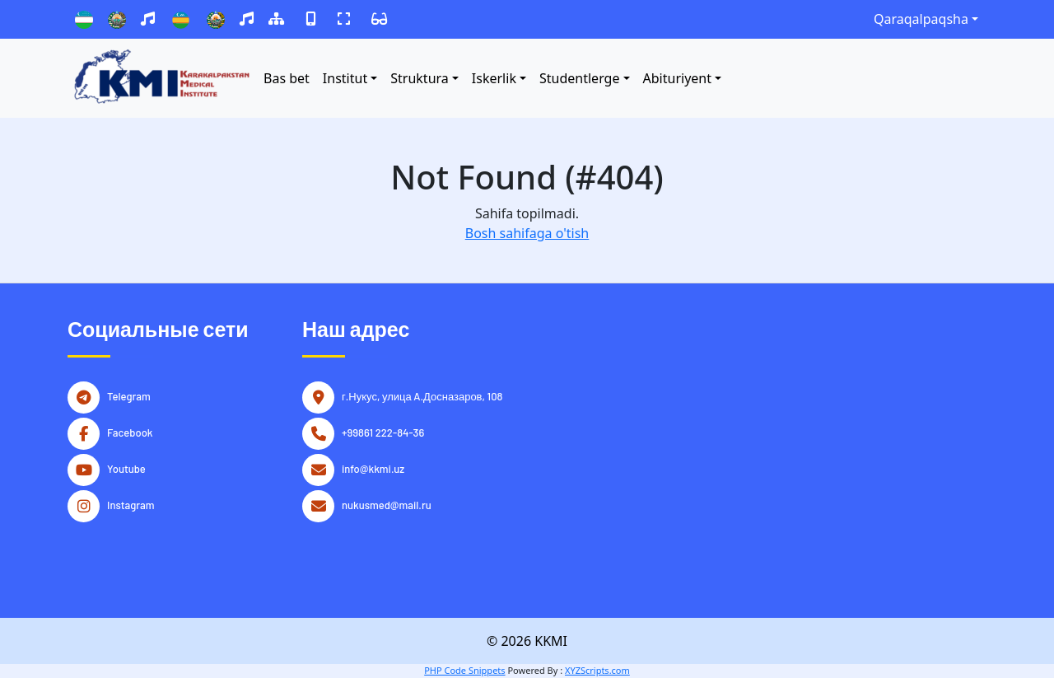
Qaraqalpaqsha (921, 19)
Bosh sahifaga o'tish (527, 233)
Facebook (130, 431)
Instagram (131, 503)
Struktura (419, 78)
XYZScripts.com (597, 670)
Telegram (129, 394)
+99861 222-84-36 (383, 431)
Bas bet (287, 78)
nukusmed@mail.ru (386, 503)
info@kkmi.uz (373, 467)
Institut (345, 78)
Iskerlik (494, 78)
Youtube (126, 467)
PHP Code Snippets (464, 670)
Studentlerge (579, 78)
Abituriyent (677, 78)
